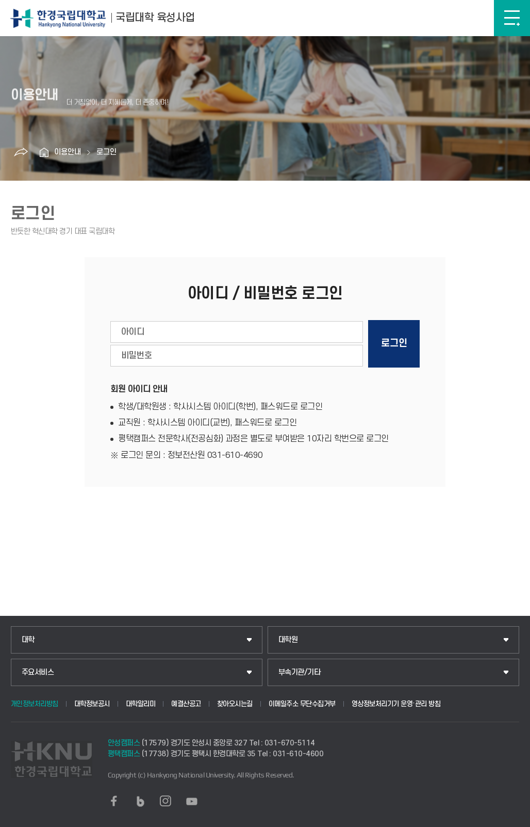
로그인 (106, 152)
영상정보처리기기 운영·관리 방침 (396, 704)
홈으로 (44, 152)
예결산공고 (186, 704)
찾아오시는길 (235, 704)
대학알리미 (141, 704)
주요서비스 (38, 672)
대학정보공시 (92, 704)
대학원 (288, 639)
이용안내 (67, 152)
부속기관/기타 (299, 672)
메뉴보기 (512, 18)
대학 (28, 639)
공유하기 (21, 152)
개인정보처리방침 (34, 704)
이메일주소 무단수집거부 (302, 704)
